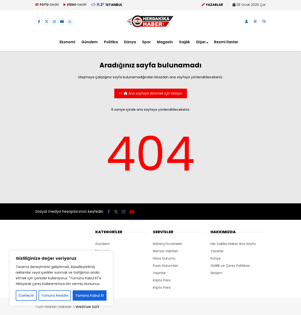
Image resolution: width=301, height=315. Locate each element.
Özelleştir (26, 295)
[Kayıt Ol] (246, 21)
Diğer (201, 41)
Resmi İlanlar (226, 41)
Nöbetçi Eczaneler (167, 243)
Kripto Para (161, 280)
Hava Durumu (164, 258)
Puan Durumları (165, 265)
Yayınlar (159, 273)
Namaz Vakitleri (165, 251)
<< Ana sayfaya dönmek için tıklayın (150, 93)
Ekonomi (67, 41)
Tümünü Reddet (54, 295)
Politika (111, 41)
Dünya (130, 41)
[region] (61, 278)
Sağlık (184, 41)
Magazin (165, 41)
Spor (146, 41)
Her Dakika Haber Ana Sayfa (233, 243)
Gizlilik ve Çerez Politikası (230, 265)
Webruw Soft (87, 306)
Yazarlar (217, 251)
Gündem (89, 41)
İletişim (216, 273)
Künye (215, 258)
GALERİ (47, 5)
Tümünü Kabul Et (89, 295)
